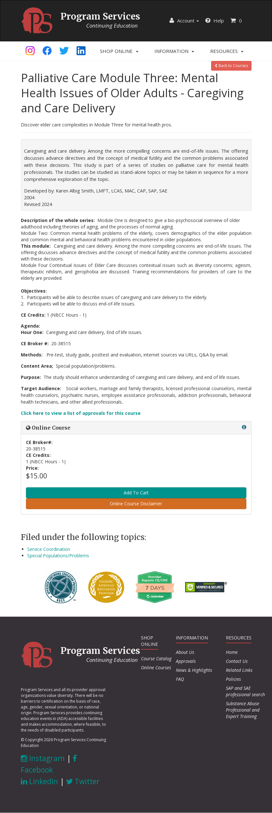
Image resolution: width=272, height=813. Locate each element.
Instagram (43, 758)
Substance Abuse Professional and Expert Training (243, 709)
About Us (185, 652)
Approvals (186, 661)
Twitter (83, 781)
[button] (119, 51)
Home (232, 652)
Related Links (239, 670)
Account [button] (184, 20)
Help (214, 20)
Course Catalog (156, 658)
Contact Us (237, 661)
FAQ (180, 679)
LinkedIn (39, 781)
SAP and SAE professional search (245, 691)
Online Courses (156, 667)
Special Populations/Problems (58, 555)
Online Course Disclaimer (136, 504)
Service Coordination (48, 549)
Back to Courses (231, 65)
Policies (233, 679)
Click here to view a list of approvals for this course (81, 413)
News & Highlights (194, 670)
